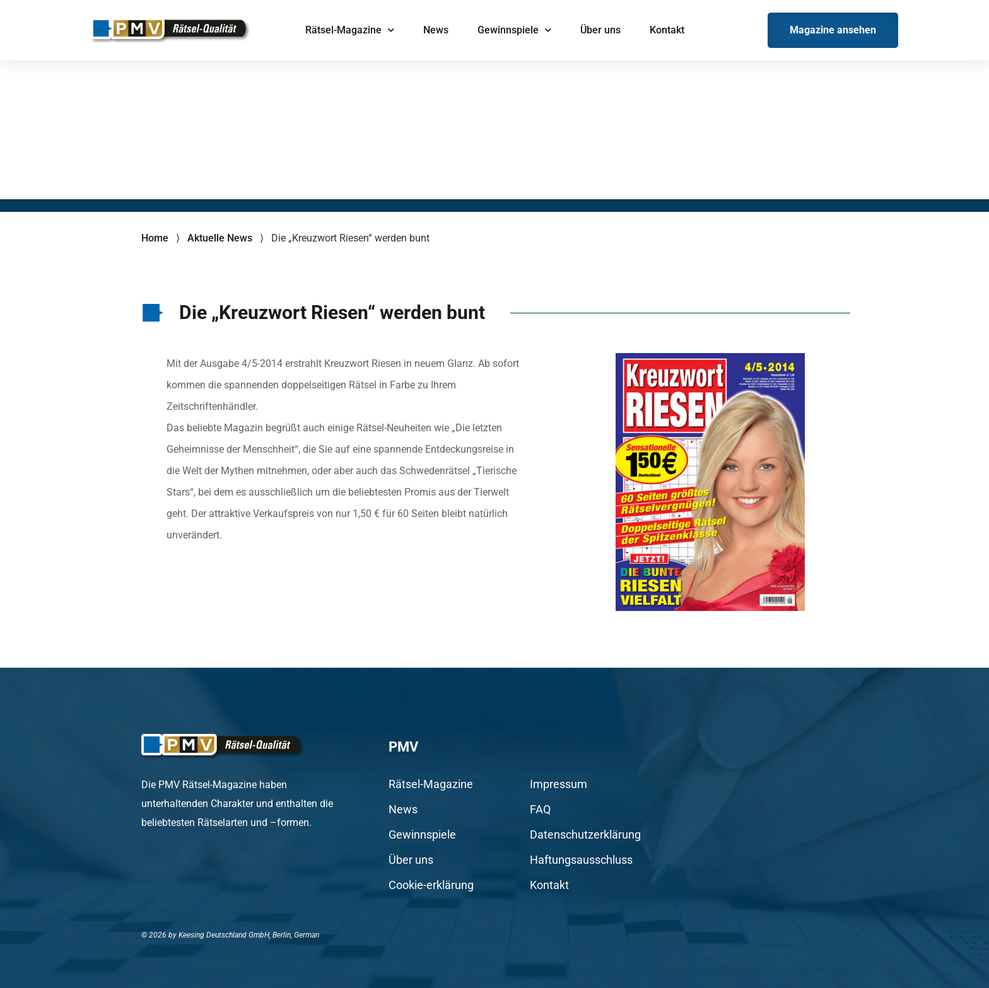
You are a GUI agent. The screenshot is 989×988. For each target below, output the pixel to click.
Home (154, 238)
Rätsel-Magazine (349, 30)
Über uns (600, 30)
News (435, 30)
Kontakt (667, 30)
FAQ (540, 809)
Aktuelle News (219, 238)
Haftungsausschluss (581, 860)
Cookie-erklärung (431, 885)
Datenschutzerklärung (585, 834)
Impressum (558, 784)
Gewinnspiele (514, 30)
